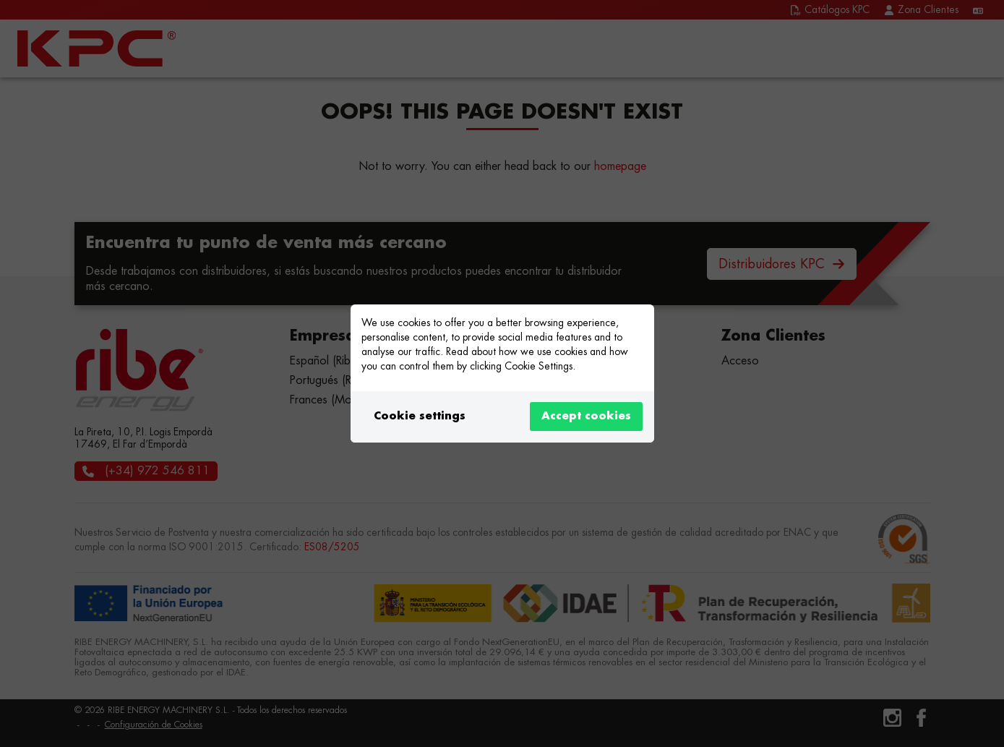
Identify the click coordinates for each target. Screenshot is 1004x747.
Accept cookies (586, 416)
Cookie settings (419, 416)
